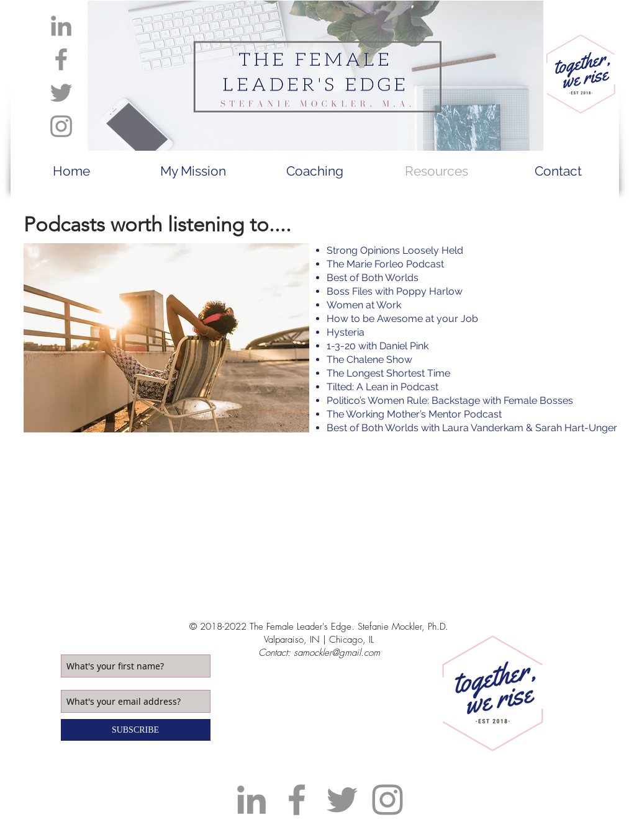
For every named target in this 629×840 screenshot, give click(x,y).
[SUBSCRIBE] (135, 730)
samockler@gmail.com (337, 652)
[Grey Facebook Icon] (61, 59)
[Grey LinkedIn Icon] (61, 25)
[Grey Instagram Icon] (61, 126)
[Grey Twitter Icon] (61, 92)
